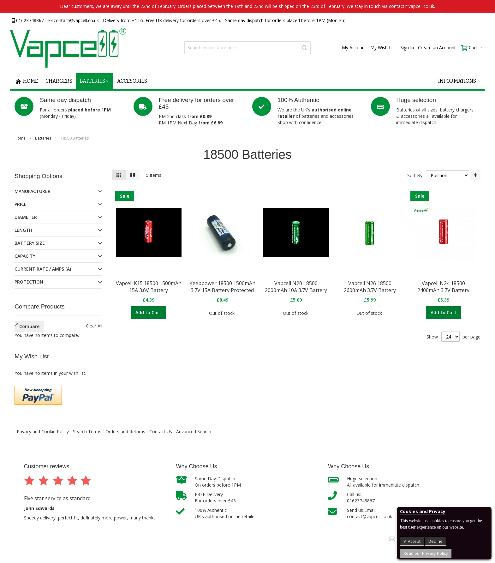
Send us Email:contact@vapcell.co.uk (369, 513)
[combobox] (247, 47)
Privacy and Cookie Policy (43, 431)
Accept (413, 541)
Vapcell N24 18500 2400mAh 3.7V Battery (443, 287)
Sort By (414, 175)
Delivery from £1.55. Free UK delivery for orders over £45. (162, 20)
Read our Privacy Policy (425, 553)
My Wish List (383, 48)
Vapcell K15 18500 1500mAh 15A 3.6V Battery (149, 287)
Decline (435, 541)
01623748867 (28, 20)
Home (21, 138)
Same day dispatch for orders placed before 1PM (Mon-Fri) (285, 20)
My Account (354, 48)
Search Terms (87, 431)
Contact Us (160, 431)
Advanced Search (193, 431)
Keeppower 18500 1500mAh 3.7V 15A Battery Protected (222, 287)
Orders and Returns (125, 431)
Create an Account (437, 48)
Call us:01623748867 (361, 497)
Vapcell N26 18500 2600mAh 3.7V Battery (370, 287)
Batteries (43, 138)
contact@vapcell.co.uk (73, 20)
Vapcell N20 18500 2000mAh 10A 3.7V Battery (296, 287)
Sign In (407, 48)
